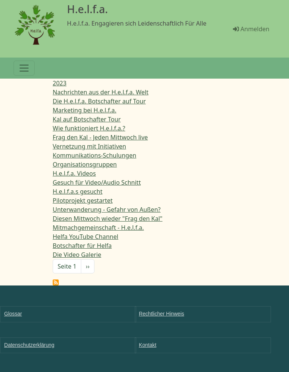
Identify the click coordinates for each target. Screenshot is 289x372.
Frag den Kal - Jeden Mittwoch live (100, 137)
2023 (60, 83)
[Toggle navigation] (24, 68)
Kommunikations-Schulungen (94, 155)
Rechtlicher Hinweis (161, 314)
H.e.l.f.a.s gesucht (77, 191)
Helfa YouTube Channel (85, 236)
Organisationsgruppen (85, 164)
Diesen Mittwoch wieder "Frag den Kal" (108, 218)
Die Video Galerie (77, 255)
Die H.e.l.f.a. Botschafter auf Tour (99, 101)
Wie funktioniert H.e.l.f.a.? (89, 128)
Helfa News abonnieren (56, 282)
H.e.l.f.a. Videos (74, 173)
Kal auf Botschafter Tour (87, 119)
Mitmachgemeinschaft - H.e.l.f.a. (98, 227)
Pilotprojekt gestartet (83, 200)
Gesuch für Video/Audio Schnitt (97, 182)
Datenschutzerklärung (29, 345)
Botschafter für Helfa (82, 245)
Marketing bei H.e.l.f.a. (84, 110)
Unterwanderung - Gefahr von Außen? (107, 209)
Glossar (13, 314)
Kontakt (147, 345)
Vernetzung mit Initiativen (89, 146)
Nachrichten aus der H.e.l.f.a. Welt (100, 92)
